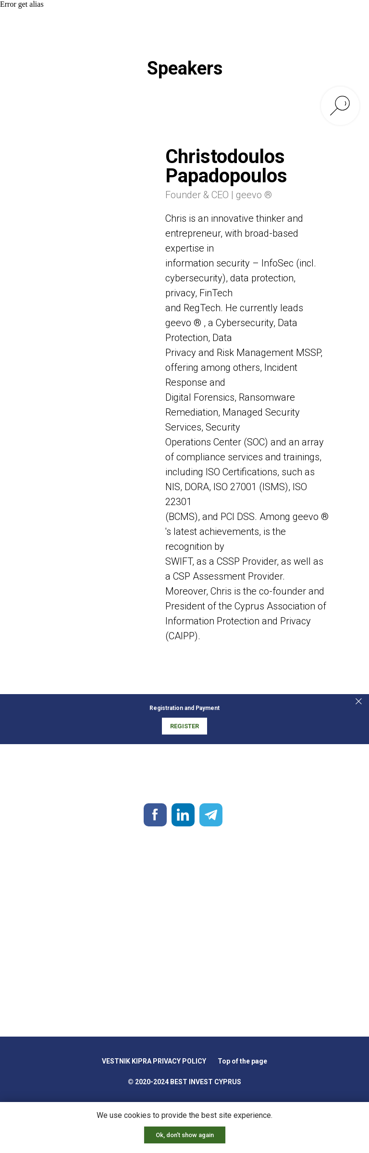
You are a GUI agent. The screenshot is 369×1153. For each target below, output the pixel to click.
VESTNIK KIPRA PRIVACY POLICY (154, 1061)
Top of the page (242, 1061)
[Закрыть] (358, 701)
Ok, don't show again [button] (185, 1135)
